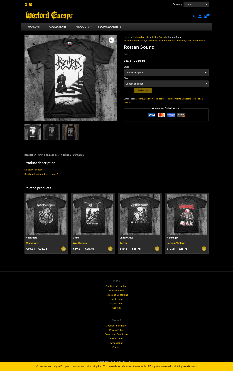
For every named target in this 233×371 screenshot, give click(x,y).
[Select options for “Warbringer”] (203, 249)
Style (126, 67)
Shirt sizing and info (49, 155)
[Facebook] (26, 4)
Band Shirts (140, 40)
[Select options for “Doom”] (110, 249)
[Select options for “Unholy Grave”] (157, 249)
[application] (41, 27)
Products (81, 27)
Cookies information (116, 286)
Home (127, 37)
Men (191, 40)
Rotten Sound (159, 37)
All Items (128, 40)
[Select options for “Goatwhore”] (63, 249)
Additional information (74, 155)
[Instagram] (30, 4)
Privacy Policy (116, 290)
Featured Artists (107, 27)
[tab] (31, 155)
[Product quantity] (128, 91)
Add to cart (144, 91)
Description (31, 155)
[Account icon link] (200, 16)
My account (116, 303)
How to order (116, 299)
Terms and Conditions (116, 294)
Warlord (35, 27)
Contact (116, 307)
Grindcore (182, 40)
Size (126, 78)
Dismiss (192, 366)
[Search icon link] (195, 16)
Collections (57, 27)
